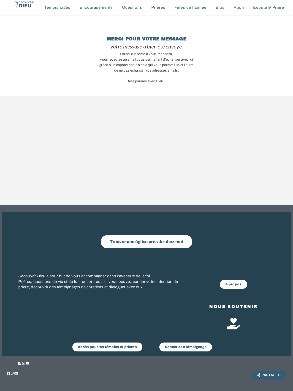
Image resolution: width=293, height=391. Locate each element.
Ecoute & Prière (268, 7)
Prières (158, 7)
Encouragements (96, 7)
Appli (239, 7)
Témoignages (57, 7)
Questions (132, 7)
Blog (220, 7)
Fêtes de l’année (190, 7)
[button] (19, 363)
